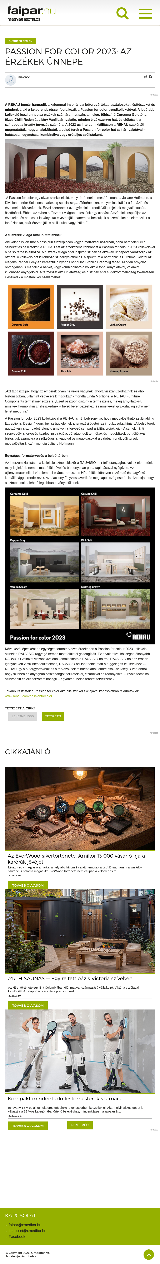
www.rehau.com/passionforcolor (28, 696)
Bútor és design (20, 41)
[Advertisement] (80, 1163)
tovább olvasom (28, 885)
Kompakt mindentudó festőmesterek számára (64, 1099)
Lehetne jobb (23, 716)
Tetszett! (53, 716)
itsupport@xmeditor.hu (27, 1231)
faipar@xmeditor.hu (25, 1225)
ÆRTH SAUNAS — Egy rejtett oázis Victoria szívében (70, 978)
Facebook (17, 1237)
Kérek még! (80, 1125)
